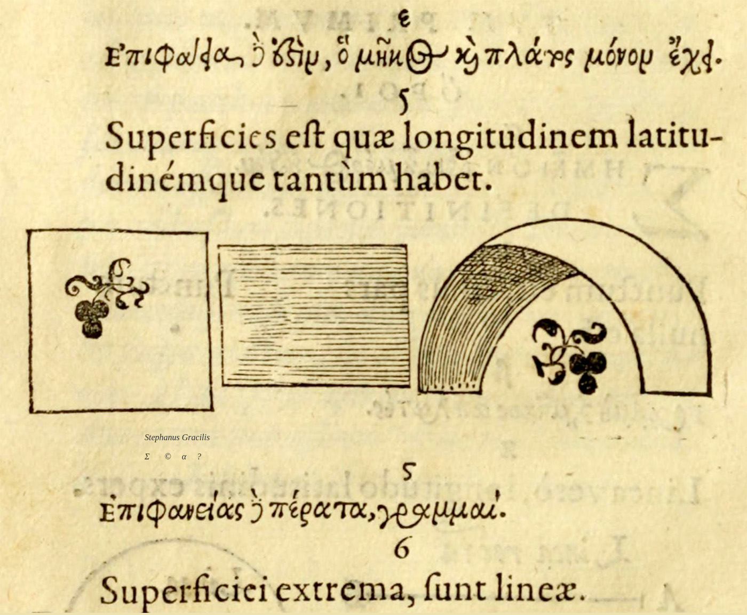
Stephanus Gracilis (177, 437)
